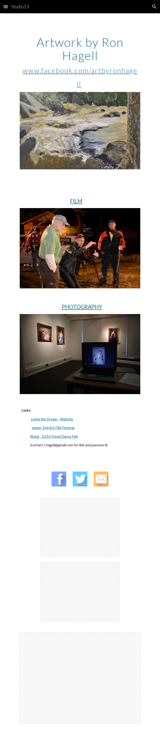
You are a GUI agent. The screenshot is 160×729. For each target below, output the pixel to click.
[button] (5, 6)
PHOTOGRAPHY (82, 307)
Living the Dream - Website (52, 419)
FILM (76, 201)
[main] (80, 62)
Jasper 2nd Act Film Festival (53, 428)
